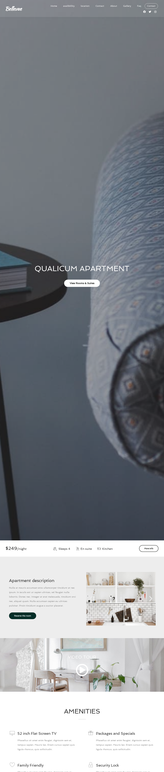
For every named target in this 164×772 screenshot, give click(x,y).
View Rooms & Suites (82, 283)
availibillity (69, 6)
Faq (139, 6)
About (113, 6)
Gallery (127, 6)
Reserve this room (22, 616)
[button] (91, 598)
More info (148, 548)
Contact (100, 6)
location (85, 6)
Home (54, 6)
